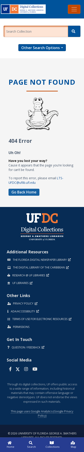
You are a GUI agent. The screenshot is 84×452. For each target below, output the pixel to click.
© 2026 (42, 435)
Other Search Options (40, 47)
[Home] (10, 445)
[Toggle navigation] (74, 9)
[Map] (73, 445)
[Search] (74, 31)
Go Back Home (24, 192)
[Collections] (52, 445)
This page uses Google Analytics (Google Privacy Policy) (42, 413)
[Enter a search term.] (36, 31)
